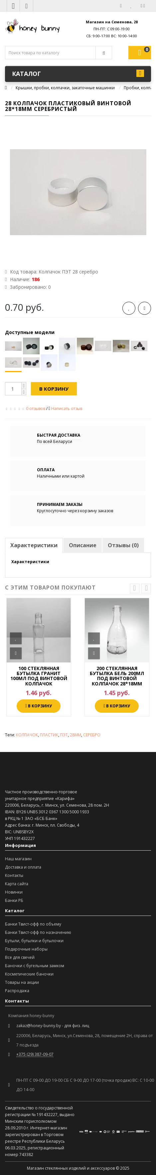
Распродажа (17, 990)
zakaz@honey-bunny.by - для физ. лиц (52, 1025)
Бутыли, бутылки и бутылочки (34, 941)
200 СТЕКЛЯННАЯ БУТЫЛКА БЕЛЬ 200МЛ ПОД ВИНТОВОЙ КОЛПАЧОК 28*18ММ (117, 676)
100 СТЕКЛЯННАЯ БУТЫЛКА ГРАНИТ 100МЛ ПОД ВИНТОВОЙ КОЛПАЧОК (38, 676)
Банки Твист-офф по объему (33, 924)
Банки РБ (14, 900)
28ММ (75, 735)
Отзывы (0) (123, 545)
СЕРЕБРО (91, 735)
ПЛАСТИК (49, 735)
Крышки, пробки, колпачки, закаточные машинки (65, 88)
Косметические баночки (29, 974)
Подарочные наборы (26, 949)
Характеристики (34, 545)
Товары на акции (22, 982)
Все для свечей (20, 957)
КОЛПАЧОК (27, 735)
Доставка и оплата (23, 867)
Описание (82, 545)
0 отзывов (35, 408)
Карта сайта (16, 884)
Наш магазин (18, 859)
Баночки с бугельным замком (34, 966)
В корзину (54, 388)
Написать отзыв (66, 408)
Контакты (14, 875)
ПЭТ (64, 735)
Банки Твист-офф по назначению (38, 932)
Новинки (14, 892)
